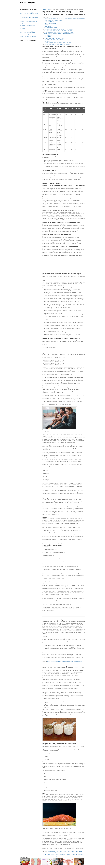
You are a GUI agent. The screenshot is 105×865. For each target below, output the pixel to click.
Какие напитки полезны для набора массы (53, 39)
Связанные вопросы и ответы (51, 27)
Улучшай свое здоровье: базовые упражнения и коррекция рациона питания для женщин (29, 27)
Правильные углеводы (72, 852)
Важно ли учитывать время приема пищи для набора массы (57, 42)
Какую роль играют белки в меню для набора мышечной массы (58, 32)
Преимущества (48, 35)
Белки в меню (81, 854)
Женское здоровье (28, 3)
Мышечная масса (46, 855)
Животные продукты (55, 855)
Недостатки (48, 36)
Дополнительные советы (48, 854)
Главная (73, 3)
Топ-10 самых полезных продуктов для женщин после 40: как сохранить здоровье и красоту (29, 13)
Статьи (83, 3)
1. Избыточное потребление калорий (53, 20)
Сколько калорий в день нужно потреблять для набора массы (58, 30)
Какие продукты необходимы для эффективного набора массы (58, 29)
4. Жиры (47, 24)
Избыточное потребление (52, 852)
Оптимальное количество (71, 854)
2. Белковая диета (49, 21)
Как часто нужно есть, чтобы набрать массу (54, 38)
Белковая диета (62, 852)
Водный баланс (81, 852)
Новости (78, 3)
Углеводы (47, 41)
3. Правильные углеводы (50, 23)
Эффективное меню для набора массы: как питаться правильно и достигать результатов (64, 18)
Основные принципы (70, 851)
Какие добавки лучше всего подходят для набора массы (57, 44)
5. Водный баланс (49, 26)
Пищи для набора (65, 855)
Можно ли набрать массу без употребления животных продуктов (59, 33)
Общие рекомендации (60, 854)
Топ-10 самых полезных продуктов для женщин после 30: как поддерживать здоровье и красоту (29, 32)
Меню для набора (61, 851)
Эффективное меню (52, 851)
